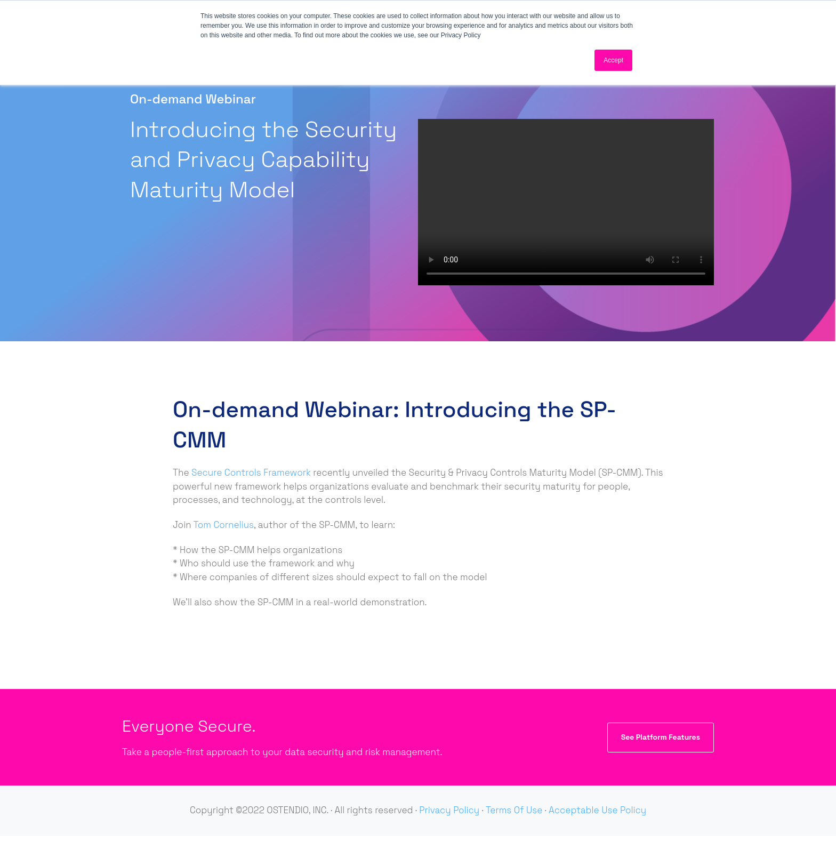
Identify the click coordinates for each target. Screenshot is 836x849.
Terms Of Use (514, 810)
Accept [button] (613, 60)
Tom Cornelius (224, 525)
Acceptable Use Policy (597, 810)
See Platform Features (660, 737)
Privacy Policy (449, 810)
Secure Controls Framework (251, 472)
